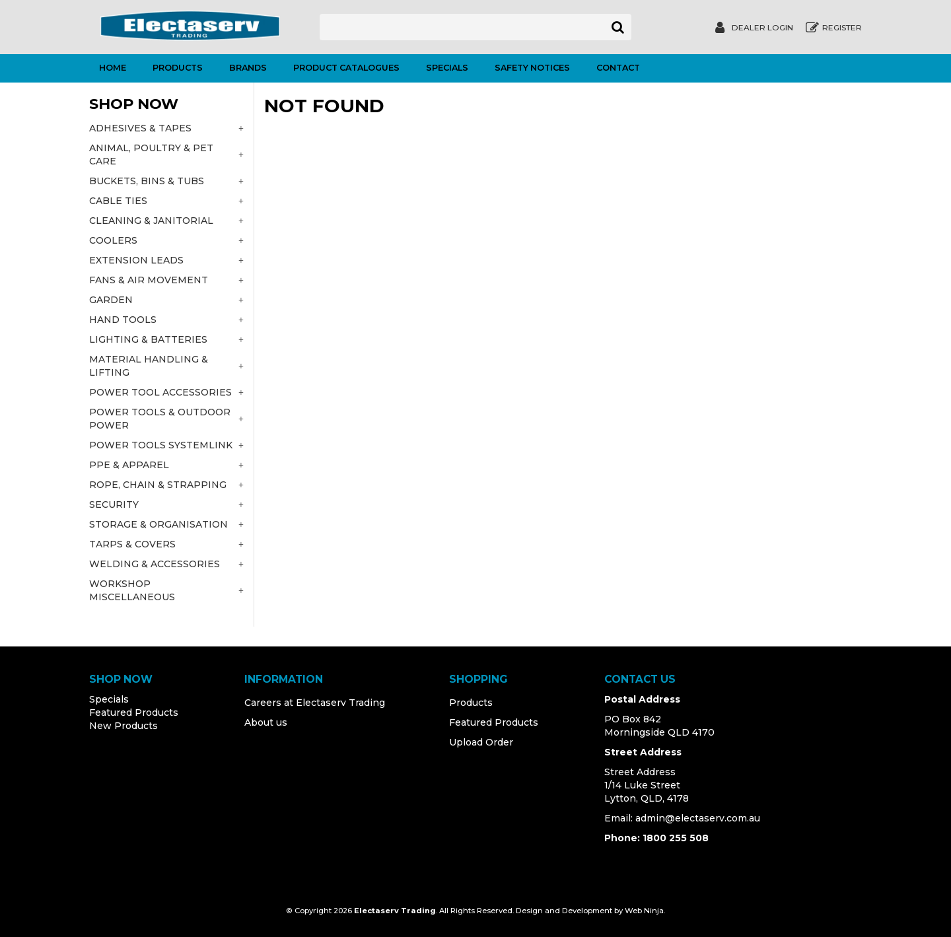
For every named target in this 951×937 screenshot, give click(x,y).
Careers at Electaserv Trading (314, 703)
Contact (618, 68)
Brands (248, 68)
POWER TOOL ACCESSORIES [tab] (160, 392)
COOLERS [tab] (113, 240)
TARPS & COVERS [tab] (132, 544)
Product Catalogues (346, 68)
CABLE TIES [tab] (118, 201)
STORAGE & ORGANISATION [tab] (158, 524)
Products (178, 68)
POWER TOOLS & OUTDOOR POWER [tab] (159, 418)
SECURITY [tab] (114, 504)
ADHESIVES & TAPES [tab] (140, 128)
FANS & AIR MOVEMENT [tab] (148, 280)
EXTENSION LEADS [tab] (136, 260)
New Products (123, 726)
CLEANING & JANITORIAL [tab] (151, 220)
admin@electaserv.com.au (697, 818)
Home (112, 68)
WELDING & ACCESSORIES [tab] (154, 564)
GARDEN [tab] (111, 300)
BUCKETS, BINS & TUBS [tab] (146, 181)
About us (265, 722)
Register (842, 28)
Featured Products (133, 712)
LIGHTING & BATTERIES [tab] (148, 339)
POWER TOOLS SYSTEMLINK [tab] (160, 445)
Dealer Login (762, 28)
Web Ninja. (645, 910)
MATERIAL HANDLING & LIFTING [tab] (148, 365)
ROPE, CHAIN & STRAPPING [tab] (158, 485)
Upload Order (481, 742)
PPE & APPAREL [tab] (129, 465)
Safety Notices (532, 68)
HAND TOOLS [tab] (123, 320)
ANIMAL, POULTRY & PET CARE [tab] (151, 154)
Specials (447, 68)
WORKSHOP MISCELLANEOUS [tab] (132, 590)
